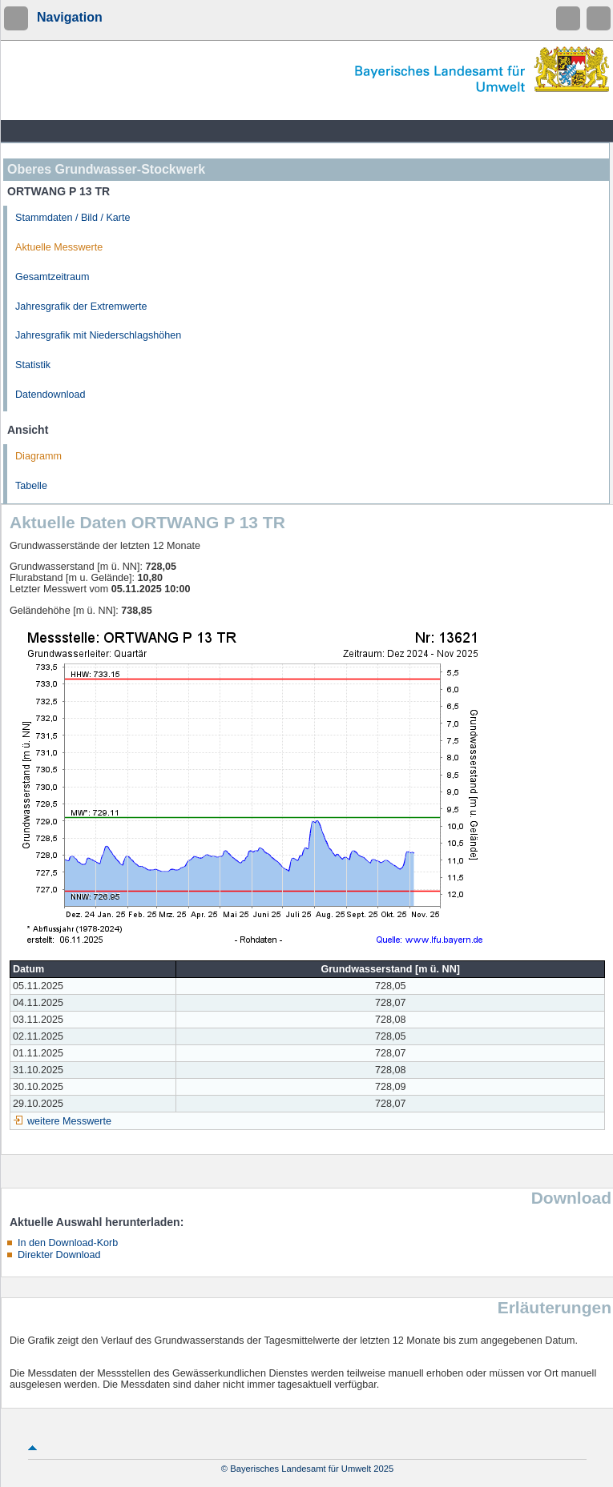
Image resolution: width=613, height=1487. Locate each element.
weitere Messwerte (69, 1121)
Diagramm (38, 456)
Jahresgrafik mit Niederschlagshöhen (98, 335)
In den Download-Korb (68, 1243)
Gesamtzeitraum (52, 277)
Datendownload (50, 394)
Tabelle (31, 485)
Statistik (32, 365)
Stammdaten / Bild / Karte (73, 217)
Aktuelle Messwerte (59, 247)
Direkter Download (59, 1255)
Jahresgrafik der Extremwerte (81, 306)
